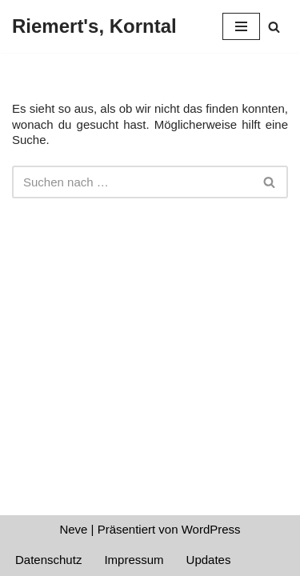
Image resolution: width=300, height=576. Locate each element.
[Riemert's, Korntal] (94, 26)
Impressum (133, 559)
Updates (208, 559)
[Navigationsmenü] (241, 26)
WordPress (211, 529)
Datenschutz (48, 559)
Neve (73, 529)
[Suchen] (274, 27)
